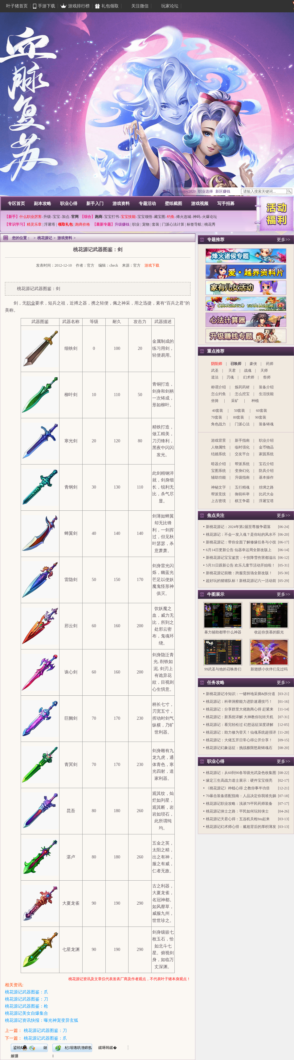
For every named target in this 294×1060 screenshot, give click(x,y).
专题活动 (147, 203)
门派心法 (242, 424)
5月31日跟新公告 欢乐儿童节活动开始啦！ (240, 565)
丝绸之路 (266, 487)
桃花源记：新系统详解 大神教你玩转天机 (239, 717)
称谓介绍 (218, 387)
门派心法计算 (173, 224)
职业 (136, 224)
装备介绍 (266, 387)
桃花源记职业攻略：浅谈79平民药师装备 (239, 803)
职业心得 (68, 203)
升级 (47, 217)
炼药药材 (242, 387)
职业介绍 (266, 440)
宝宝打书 (111, 217)
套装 (155, 224)
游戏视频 (199, 203)
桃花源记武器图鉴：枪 (26, 1006)
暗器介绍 (218, 464)
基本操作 (266, 477)
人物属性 (218, 447)
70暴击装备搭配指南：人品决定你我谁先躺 (241, 796)
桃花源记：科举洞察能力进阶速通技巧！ (239, 701)
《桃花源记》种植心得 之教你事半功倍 (238, 788)
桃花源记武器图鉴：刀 (26, 999)
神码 (196, 217)
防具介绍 (266, 471)
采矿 (235, 401)
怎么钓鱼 (218, 394)
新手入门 (95, 203)
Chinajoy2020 (185, 191)
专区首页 (16, 203)
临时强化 (242, 447)
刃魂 (230, 377)
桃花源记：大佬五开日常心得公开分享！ (239, 740)
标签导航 (194, 224)
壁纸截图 (173, 203)
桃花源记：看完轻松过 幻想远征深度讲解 (239, 724)
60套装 (261, 410)
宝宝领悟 (144, 217)
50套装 (239, 410)
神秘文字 (218, 487)
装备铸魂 (266, 424)
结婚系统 (218, 454)
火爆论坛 (209, 217)
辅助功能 (218, 477)
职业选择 (205, 191)
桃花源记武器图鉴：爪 (26, 992)
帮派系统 (242, 464)
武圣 (214, 370)
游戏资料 (121, 203)
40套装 (217, 410)
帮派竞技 (218, 494)
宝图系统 (218, 471)
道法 (214, 377)
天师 (264, 370)
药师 (269, 364)
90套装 (260, 417)
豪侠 (253, 364)
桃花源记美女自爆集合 (26, 1013)
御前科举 (242, 494)
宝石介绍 (266, 464)
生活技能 (266, 394)
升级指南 (242, 477)
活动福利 (276, 213)
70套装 (216, 417)
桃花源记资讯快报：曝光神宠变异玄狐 (41, 1020)
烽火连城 (183, 217)
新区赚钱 (222, 191)
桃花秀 (209, 224)
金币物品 (266, 447)
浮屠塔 (49, 224)
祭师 (267, 377)
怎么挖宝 (242, 394)
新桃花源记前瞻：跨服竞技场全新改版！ (239, 573)
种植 (255, 401)
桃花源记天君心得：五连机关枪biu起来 (238, 819)
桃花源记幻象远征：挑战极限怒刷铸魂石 (239, 748)
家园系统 (266, 454)
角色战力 (218, 424)
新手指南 (242, 440)
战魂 (247, 370)
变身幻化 (242, 471)
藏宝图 (159, 217)
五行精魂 (242, 487)
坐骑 (214, 401)
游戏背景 (218, 440)
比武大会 (266, 494)
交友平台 (242, 454)
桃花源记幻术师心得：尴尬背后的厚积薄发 (241, 827)
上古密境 (218, 501)
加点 (65, 217)
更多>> (283, 239)
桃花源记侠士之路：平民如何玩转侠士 (237, 811)
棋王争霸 (242, 501)
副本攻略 (42, 203)
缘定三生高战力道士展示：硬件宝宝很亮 (239, 780)
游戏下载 (152, 265)
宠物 (145, 224)
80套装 (238, 417)
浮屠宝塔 (266, 501)
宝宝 (56, 217)
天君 (232, 370)
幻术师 (248, 377)
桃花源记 (44, 238)
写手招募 (226, 203)
